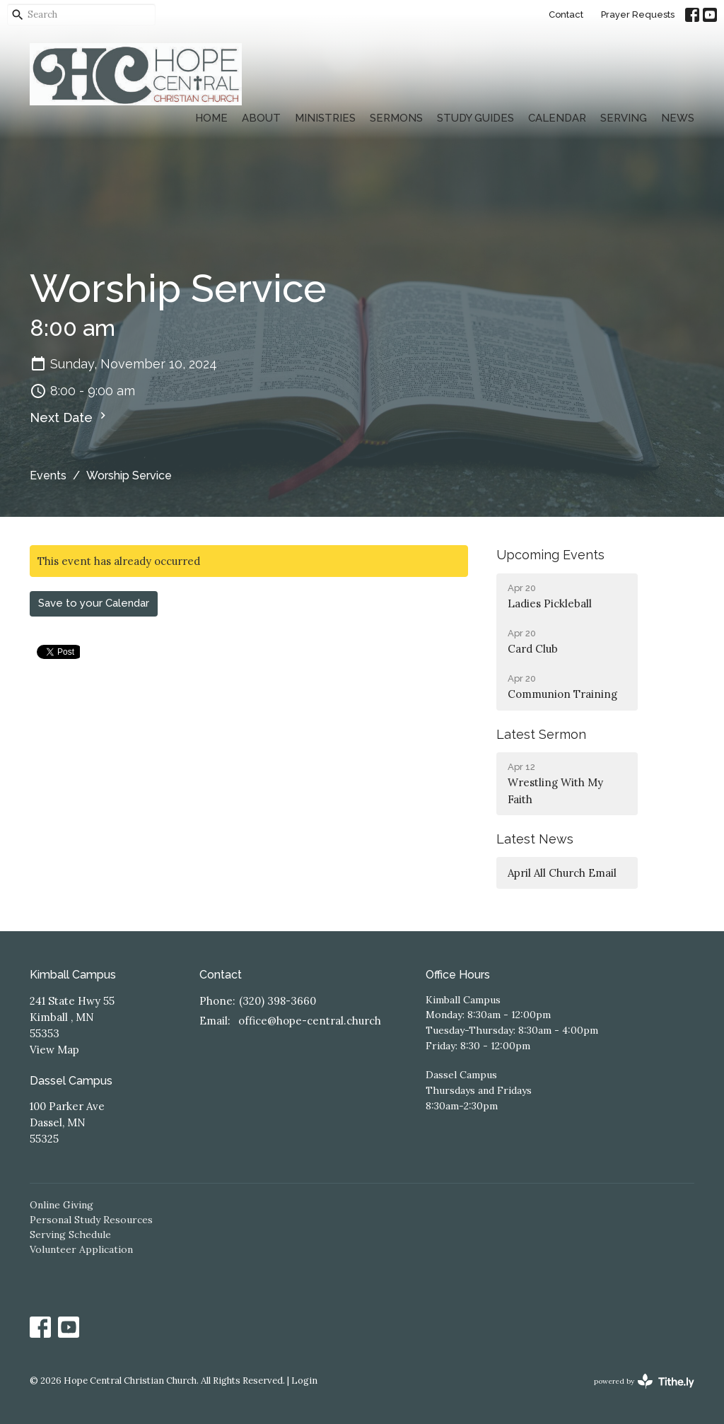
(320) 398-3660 (277, 1001)
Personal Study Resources (91, 1219)
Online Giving (61, 1204)
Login (304, 1381)
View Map (54, 1049)
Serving (623, 118)
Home (211, 118)
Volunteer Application (81, 1249)
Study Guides (475, 118)
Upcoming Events (550, 554)
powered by (644, 1381)
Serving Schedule (70, 1234)
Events (48, 475)
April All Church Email (562, 873)
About (261, 118)
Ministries (325, 118)
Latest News (534, 838)
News (677, 118)
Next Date (70, 417)
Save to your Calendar (93, 603)
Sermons (396, 118)
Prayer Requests (638, 14)
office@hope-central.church (309, 1020)
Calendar (557, 118)
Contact (566, 14)
